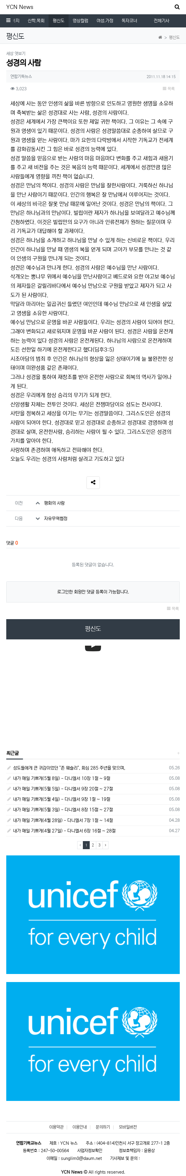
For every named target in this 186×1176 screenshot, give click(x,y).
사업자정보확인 (89, 1150)
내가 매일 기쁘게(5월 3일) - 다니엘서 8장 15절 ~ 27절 (59, 809)
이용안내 (79, 1127)
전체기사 (161, 20)
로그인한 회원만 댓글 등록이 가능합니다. (93, 591)
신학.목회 (36, 20)
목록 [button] (169, 88)
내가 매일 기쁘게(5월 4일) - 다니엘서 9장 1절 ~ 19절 (58, 799)
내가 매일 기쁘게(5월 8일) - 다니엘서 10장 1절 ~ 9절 (58, 778)
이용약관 (56, 1127)
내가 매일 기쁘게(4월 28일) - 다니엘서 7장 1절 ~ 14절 (59, 820)
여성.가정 (105, 20)
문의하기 (103, 1127)
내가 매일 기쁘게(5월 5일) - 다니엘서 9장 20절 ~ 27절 (59, 788)
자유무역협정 (55, 518)
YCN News (19, 7)
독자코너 (129, 20)
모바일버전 (128, 1127)
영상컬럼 (80, 20)
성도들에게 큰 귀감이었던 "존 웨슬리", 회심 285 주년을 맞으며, (65, 767)
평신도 (58, 20)
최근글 (12, 753)
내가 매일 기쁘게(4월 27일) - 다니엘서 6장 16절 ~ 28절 (61, 830)
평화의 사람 (54, 503)
